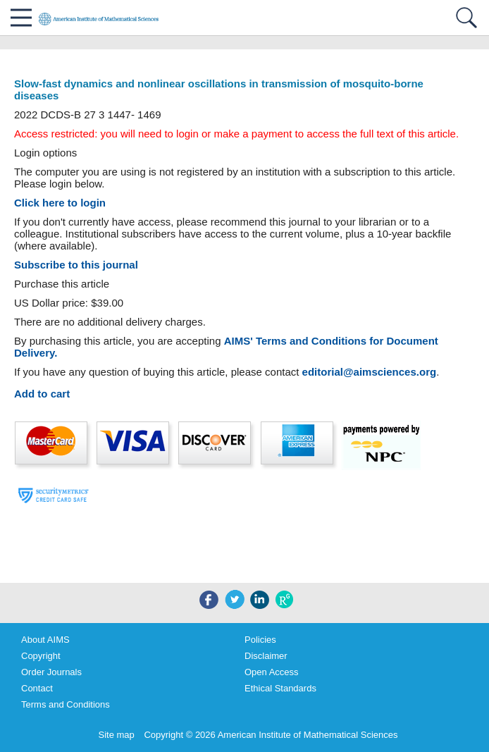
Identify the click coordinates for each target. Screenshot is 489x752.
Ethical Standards (280, 688)
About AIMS (45, 639)
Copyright (41, 656)
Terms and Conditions (65, 704)
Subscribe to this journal (76, 265)
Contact (37, 688)
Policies (260, 639)
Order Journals (51, 672)
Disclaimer (265, 656)
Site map (117, 734)
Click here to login (60, 203)
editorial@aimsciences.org (369, 372)
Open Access (271, 672)
